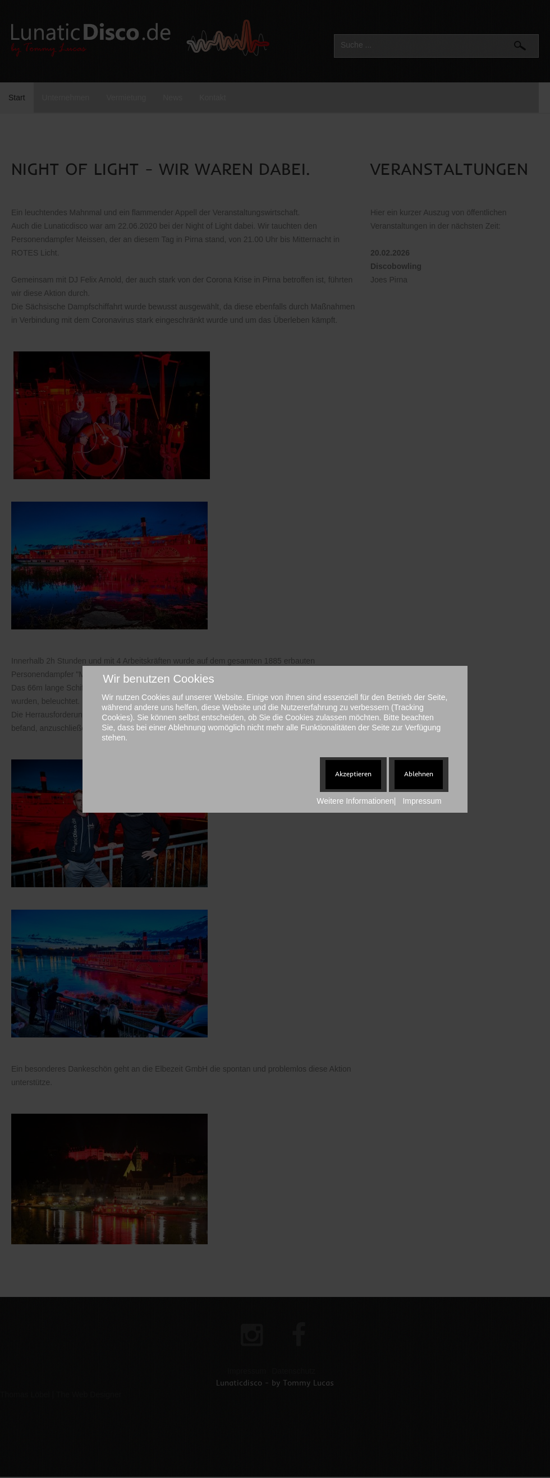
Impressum (421, 800)
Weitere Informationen (355, 800)
